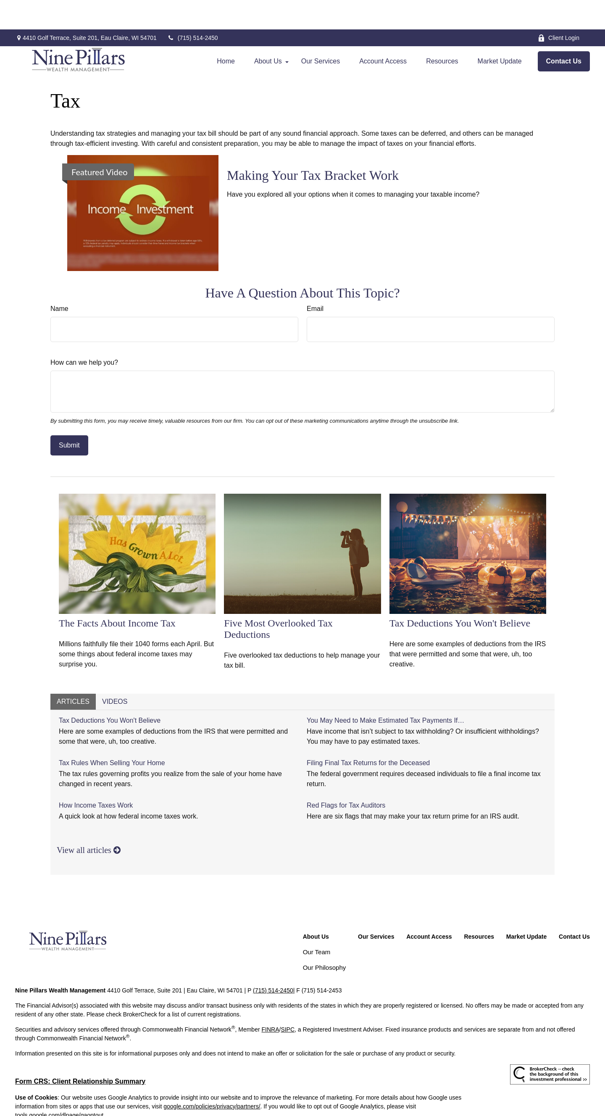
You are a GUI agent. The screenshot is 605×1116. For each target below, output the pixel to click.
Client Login (558, 8)
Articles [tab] (73, 672)
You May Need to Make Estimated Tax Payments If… (385, 691)
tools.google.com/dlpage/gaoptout (59, 1085)
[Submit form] (69, 416)
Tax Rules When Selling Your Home (112, 733)
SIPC (288, 1000)
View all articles (89, 820)
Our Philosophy (324, 938)
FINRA (270, 1000)
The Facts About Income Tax (117, 593)
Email (315, 279)
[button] (225, 32)
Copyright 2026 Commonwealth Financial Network (154, 1101)
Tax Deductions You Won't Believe (460, 593)
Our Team (317, 922)
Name (59, 279)
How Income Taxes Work (96, 775)
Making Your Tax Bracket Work (313, 145)
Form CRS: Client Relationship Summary (80, 1051)
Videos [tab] (114, 672)
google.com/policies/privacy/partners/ (211, 1077)
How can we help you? (84, 333)
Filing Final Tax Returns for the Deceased (368, 733)
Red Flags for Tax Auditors (346, 775)
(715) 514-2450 (192, 8)
